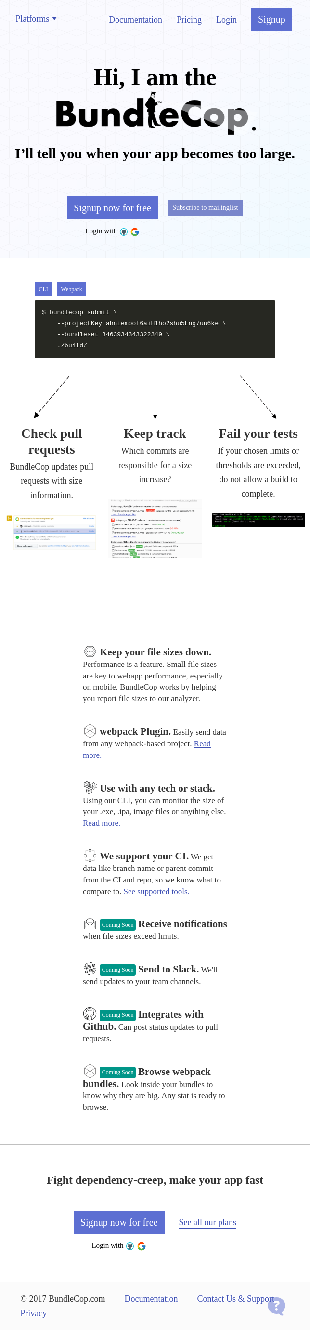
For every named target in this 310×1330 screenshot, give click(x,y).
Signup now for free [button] (112, 211)
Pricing (189, 20)
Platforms (32, 19)
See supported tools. (157, 891)
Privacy (33, 1313)
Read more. (101, 823)
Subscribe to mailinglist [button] (205, 207)
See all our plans (207, 1222)
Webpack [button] (71, 289)
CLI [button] (43, 289)
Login (226, 20)
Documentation (135, 20)
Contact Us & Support (235, 1299)
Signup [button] (271, 19)
